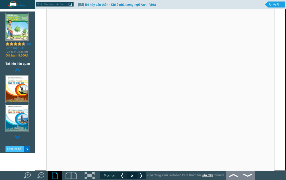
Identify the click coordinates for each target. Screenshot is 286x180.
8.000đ (17, 55)
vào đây (207, 175)
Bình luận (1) (15, 48)
